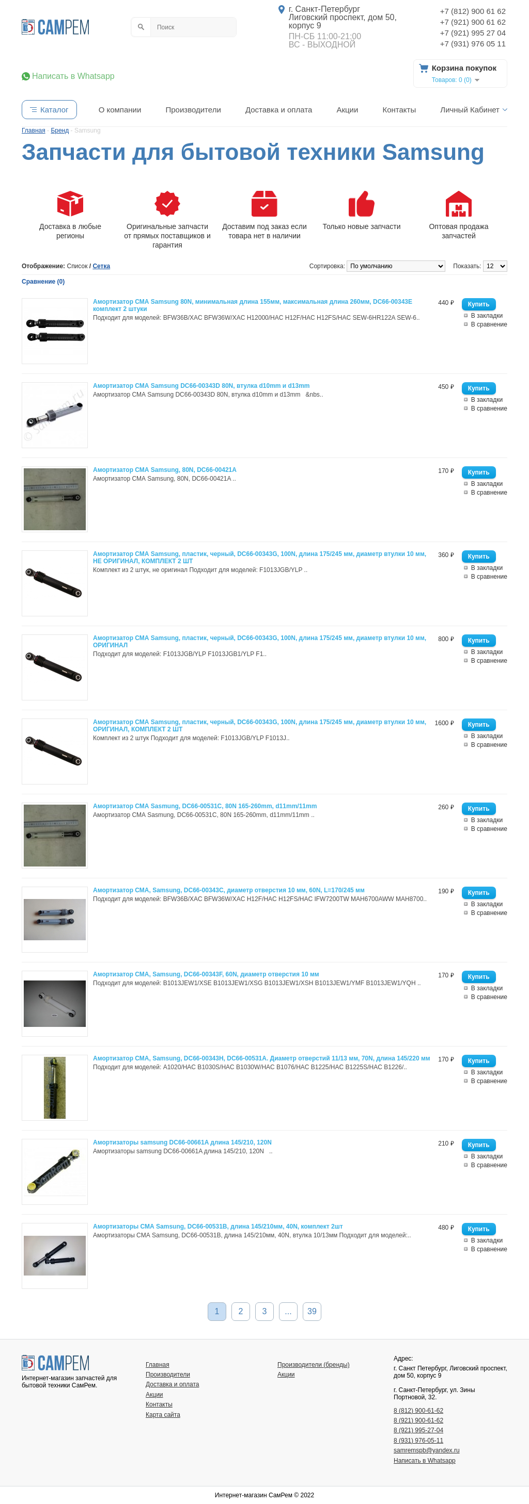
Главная (157, 1364)
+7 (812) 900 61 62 (473, 11)
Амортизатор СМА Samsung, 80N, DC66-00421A (165, 469)
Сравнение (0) (43, 281)
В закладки (487, 315)
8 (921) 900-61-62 (418, 1420)
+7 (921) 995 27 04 (473, 32)
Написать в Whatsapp (73, 76)
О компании (120, 109)
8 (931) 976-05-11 (418, 1440)
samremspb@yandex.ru (427, 1450)
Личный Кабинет (470, 109)
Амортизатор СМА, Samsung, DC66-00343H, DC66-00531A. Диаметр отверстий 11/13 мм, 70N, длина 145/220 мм (261, 1058)
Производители (193, 109)
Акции (347, 109)
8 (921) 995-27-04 (418, 1430)
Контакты (399, 109)
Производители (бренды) (313, 1364)
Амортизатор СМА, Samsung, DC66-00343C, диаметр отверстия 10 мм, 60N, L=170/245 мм (229, 890)
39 (312, 1311)
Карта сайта (163, 1414)
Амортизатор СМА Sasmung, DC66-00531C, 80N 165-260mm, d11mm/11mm (205, 806)
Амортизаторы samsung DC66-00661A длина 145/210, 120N (182, 1142)
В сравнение (489, 324)
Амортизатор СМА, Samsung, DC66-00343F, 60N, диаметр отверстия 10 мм (206, 974)
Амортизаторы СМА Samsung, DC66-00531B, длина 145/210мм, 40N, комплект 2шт (218, 1226)
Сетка (101, 266)
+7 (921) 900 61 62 (473, 22)
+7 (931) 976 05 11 (473, 43)
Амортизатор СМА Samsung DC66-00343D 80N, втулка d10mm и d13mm (201, 385)
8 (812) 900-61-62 (418, 1410)
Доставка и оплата (278, 109)
